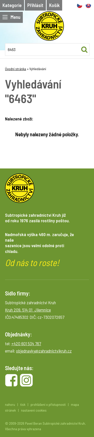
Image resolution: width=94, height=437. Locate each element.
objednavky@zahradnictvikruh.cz (44, 351)
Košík (54, 5)
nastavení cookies (34, 410)
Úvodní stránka (15, 69)
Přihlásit (35, 5)
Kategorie (12, 5)
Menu (11, 17)
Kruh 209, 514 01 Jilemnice (28, 310)
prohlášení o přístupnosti (48, 404)
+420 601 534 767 (26, 343)
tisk (22, 404)
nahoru (10, 404)
